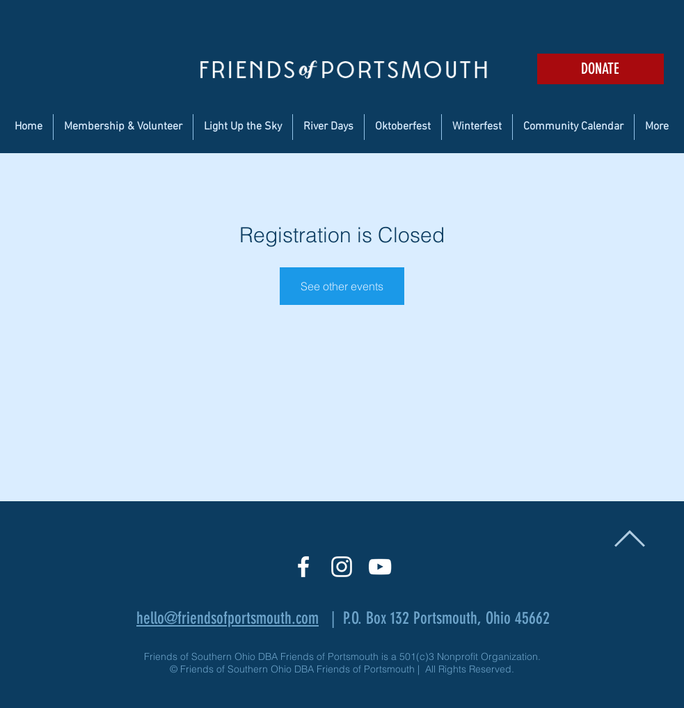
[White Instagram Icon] (342, 567)
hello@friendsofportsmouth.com (227, 618)
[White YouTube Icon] (380, 567)
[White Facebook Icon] (303, 567)
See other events (342, 286)
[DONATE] (600, 69)
